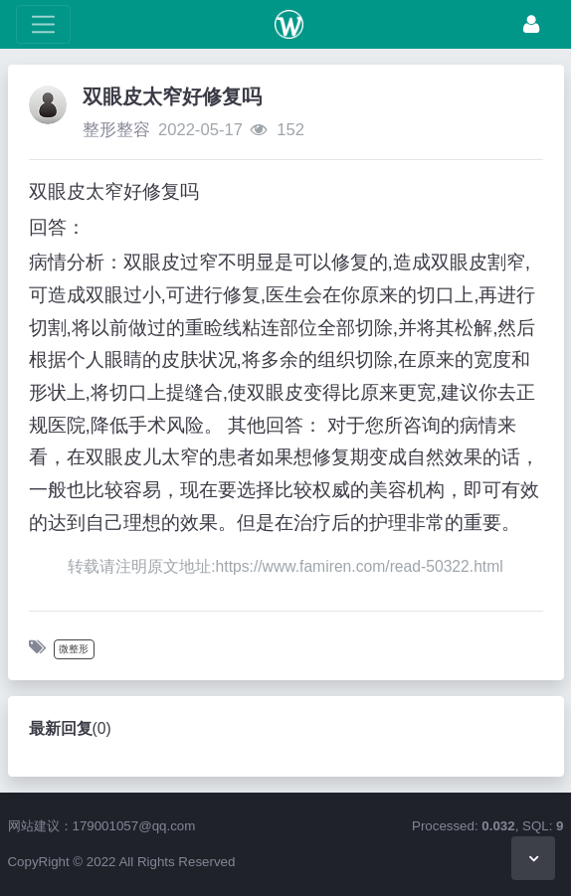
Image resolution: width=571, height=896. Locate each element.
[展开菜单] (43, 24)
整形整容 (116, 129)
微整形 (74, 648)
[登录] (531, 24)
